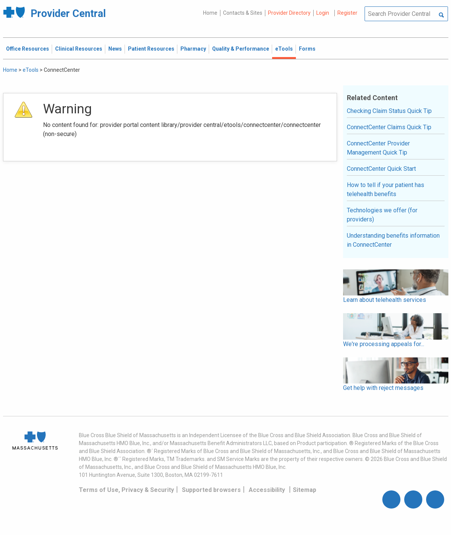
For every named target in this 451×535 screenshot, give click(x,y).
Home (210, 13)
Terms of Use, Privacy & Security (126, 489)
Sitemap (304, 489)
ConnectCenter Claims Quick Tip (389, 127)
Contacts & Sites (242, 13)
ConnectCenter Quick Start (381, 168)
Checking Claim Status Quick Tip (389, 110)
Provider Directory (289, 13)
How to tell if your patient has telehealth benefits (385, 189)
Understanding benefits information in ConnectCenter (393, 240)
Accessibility (267, 489)
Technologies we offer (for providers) (382, 215)
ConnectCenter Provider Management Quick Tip (378, 148)
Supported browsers (211, 489)
